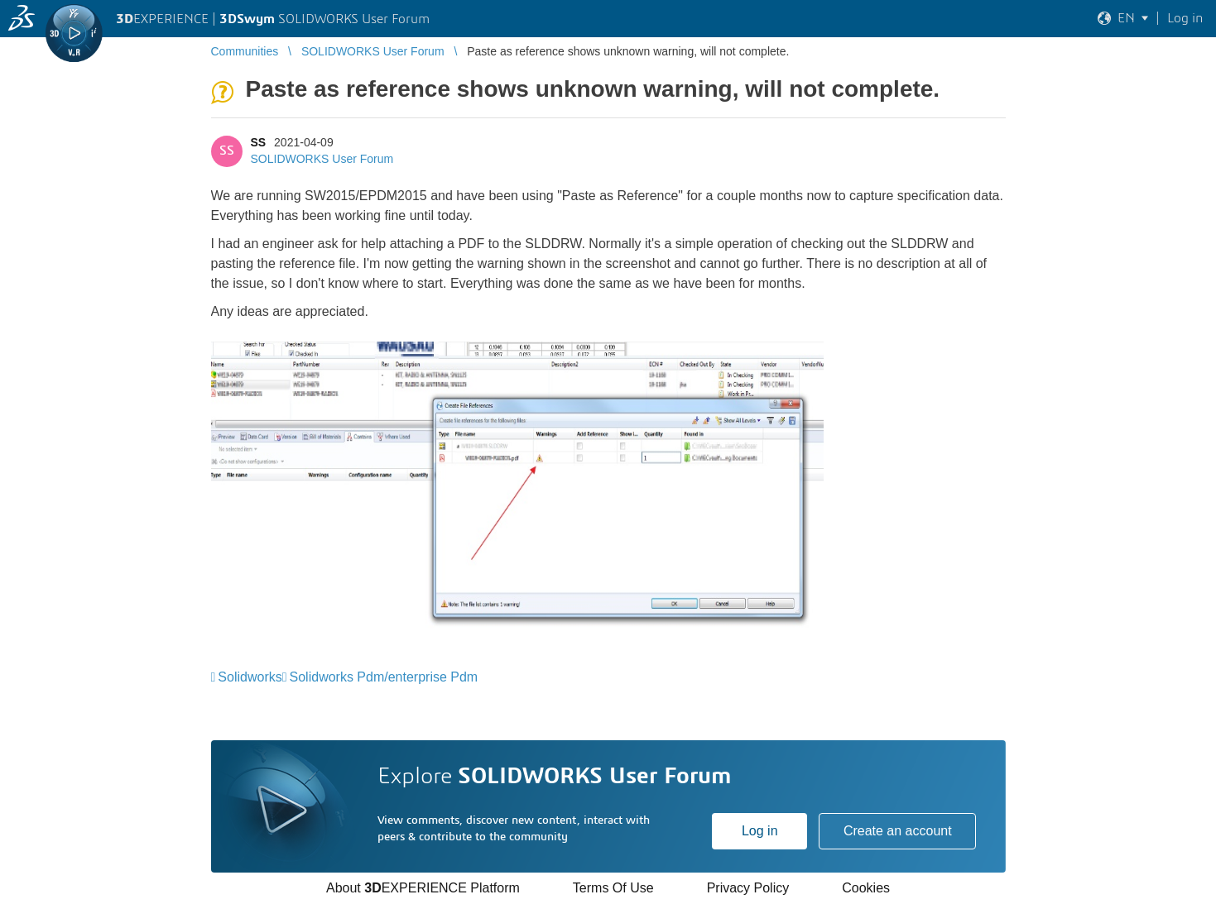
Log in (760, 831)
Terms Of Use (613, 888)
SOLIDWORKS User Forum (322, 158)
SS (259, 142)
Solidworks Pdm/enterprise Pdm (384, 677)
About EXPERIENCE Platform (423, 888)
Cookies (866, 888)
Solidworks (249, 677)
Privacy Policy (748, 888)
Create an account (898, 831)
